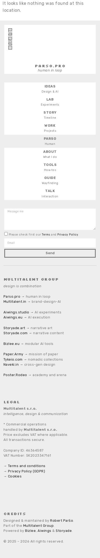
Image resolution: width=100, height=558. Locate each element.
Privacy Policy (67, 234)
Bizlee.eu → (13, 344)
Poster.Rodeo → (17, 375)
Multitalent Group (38, 526)
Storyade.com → (17, 333)
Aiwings (44, 531)
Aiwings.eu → (15, 317)
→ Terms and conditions (24, 466)
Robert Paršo (61, 521)
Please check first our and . (44, 234)
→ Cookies (12, 476)
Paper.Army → (15, 354)
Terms (46, 234)
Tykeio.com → (15, 359)
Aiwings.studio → (18, 312)
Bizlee (30, 531)
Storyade (64, 531)
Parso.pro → (14, 296)
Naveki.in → (13, 364)
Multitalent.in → (17, 302)
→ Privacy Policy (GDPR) (24, 471)
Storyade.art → (16, 328)
